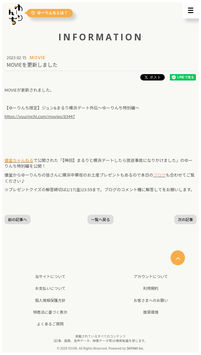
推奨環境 (150, 312)
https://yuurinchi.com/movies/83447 (39, 116)
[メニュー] (191, 10)
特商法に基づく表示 (50, 312)
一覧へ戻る (100, 219)
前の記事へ (17, 219)
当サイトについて (50, 276)
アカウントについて (151, 276)
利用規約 (150, 288)
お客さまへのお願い (151, 300)
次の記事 (185, 219)
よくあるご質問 (50, 323)
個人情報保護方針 (50, 300)
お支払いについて (50, 288)
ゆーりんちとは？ (49, 13)
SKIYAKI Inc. (135, 348)
